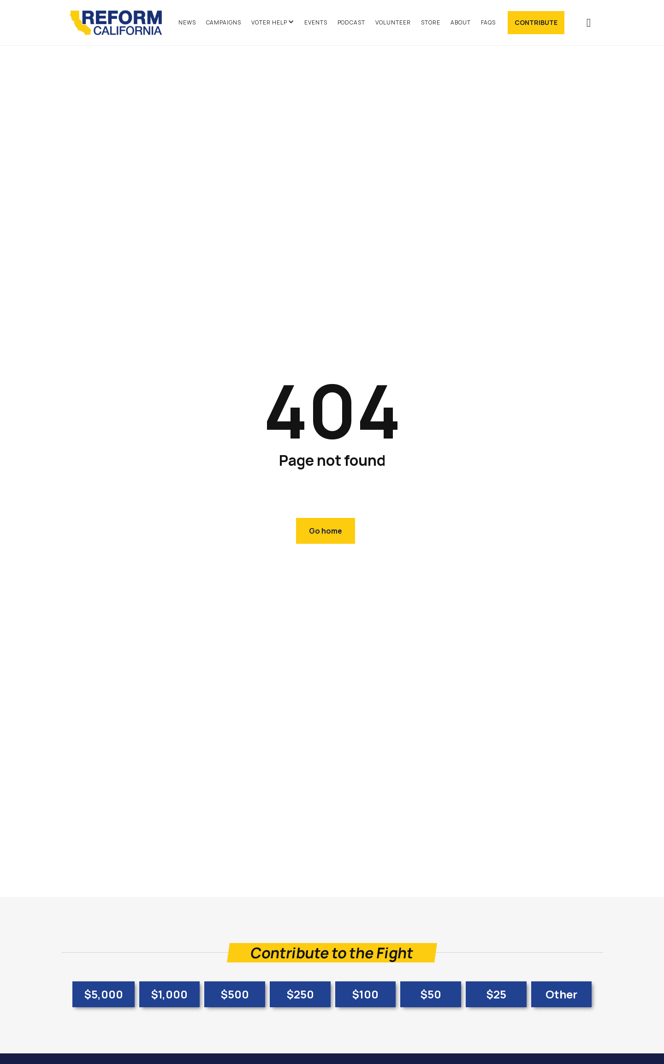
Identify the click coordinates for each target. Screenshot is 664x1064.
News (187, 22)
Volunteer (393, 22)
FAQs (488, 22)
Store (430, 22)
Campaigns (224, 22)
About (461, 22)
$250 (300, 994)
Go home (325, 531)
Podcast (352, 22)
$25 (496, 994)
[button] (272, 22)
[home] (120, 22)
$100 (365, 994)
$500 (234, 994)
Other (561, 994)
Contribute (536, 22)
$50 (430, 994)
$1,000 (169, 994)
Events (315, 22)
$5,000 (103, 994)
